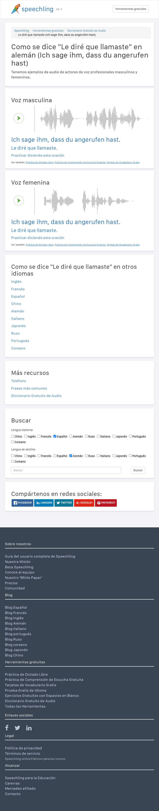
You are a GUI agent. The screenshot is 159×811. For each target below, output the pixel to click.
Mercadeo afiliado (20, 788)
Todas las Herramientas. (25, 706)
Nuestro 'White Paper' (23, 577)
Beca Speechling (19, 567)
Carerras (12, 783)
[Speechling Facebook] (9, 729)
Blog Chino (14, 655)
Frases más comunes (29, 388)
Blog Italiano (15, 628)
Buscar (138, 470)
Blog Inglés (14, 618)
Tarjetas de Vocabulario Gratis (30, 685)
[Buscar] (66, 470)
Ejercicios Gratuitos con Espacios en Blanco (42, 695)
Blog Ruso (13, 639)
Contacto (12, 794)
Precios (11, 583)
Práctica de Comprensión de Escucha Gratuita (44, 679)
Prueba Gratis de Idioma (25, 690)
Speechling (21, 30)
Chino (16, 303)
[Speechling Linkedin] (31, 729)
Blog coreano (16, 644)
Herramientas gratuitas (130, 9)
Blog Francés (16, 613)
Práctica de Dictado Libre (26, 674)
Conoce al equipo (19, 572)
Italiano (17, 318)
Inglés (16, 281)
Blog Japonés (16, 650)
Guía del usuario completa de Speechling (40, 556)
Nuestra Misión (18, 561)
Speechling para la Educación (30, 778)
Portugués (20, 340)
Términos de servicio (22, 753)
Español (18, 296)
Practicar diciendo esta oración (37, 155)
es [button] (59, 9)
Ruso (15, 333)
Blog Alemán (15, 623)
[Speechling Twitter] (19, 729)
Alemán (17, 311)
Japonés (18, 326)
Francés (18, 289)
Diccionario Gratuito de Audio (86, 30)
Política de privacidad (23, 748)
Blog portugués (18, 634)
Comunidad (15, 588)
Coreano (18, 348)
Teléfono (18, 381)
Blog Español (16, 607)
